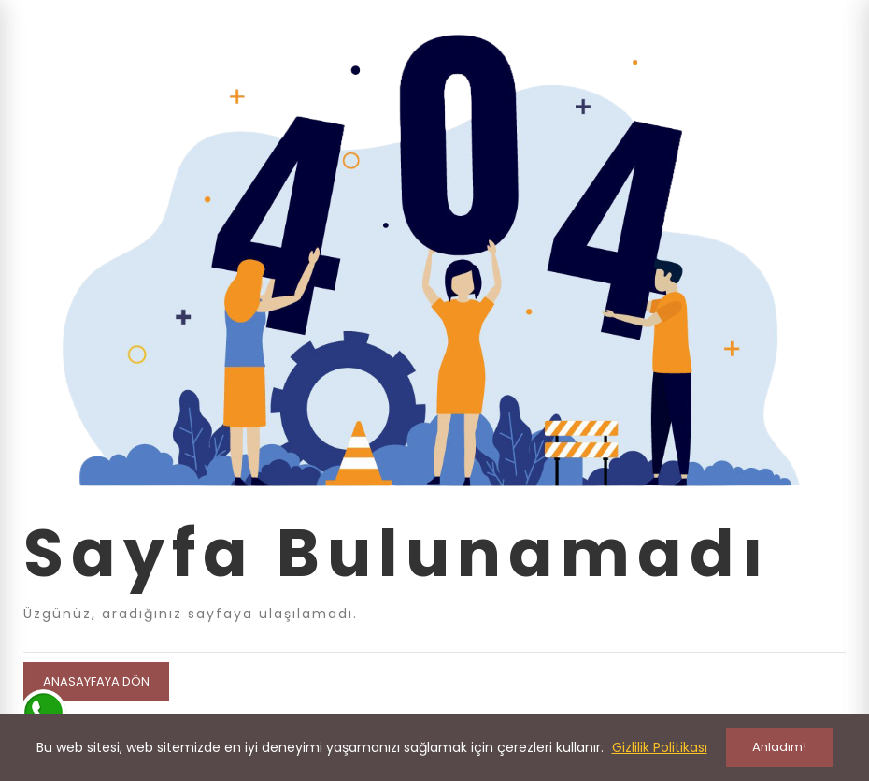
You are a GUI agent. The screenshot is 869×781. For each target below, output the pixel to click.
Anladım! (779, 747)
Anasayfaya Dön (96, 681)
